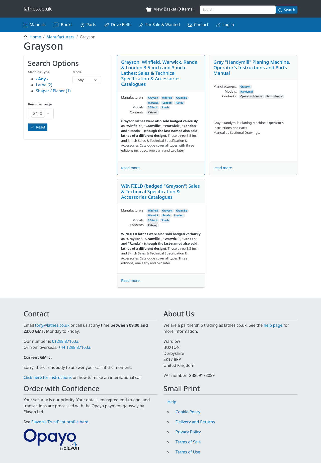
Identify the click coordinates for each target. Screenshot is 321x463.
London (167, 102)
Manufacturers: (132, 97)
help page (273, 325)
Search (289, 9)
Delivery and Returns (195, 422)
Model (77, 72)
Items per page (40, 104)
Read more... (131, 167)
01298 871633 (65, 341)
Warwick (153, 102)
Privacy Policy (188, 432)
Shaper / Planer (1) (53, 91)
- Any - (42, 79)
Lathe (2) (44, 85)
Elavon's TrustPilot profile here (59, 422)
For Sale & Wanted (162, 24)
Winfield (167, 97)
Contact (201, 24)
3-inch (165, 107)
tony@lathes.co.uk (52, 325)
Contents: (137, 112)
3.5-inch (152, 107)
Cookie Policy (188, 412)
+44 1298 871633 (74, 347)
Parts (91, 24)
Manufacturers (60, 37)
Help (172, 402)
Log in (228, 24)
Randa (179, 102)
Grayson (153, 97)
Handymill (246, 91)
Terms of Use (188, 452)
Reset (40, 127)
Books (66, 24)
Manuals (38, 24)
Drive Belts (121, 24)
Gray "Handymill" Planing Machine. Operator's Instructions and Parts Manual (251, 67)
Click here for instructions (48, 377)
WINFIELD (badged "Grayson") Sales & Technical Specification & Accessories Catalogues (160, 191)
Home (35, 37)
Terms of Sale (188, 442)
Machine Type (39, 72)
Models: (138, 107)
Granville (181, 97)
